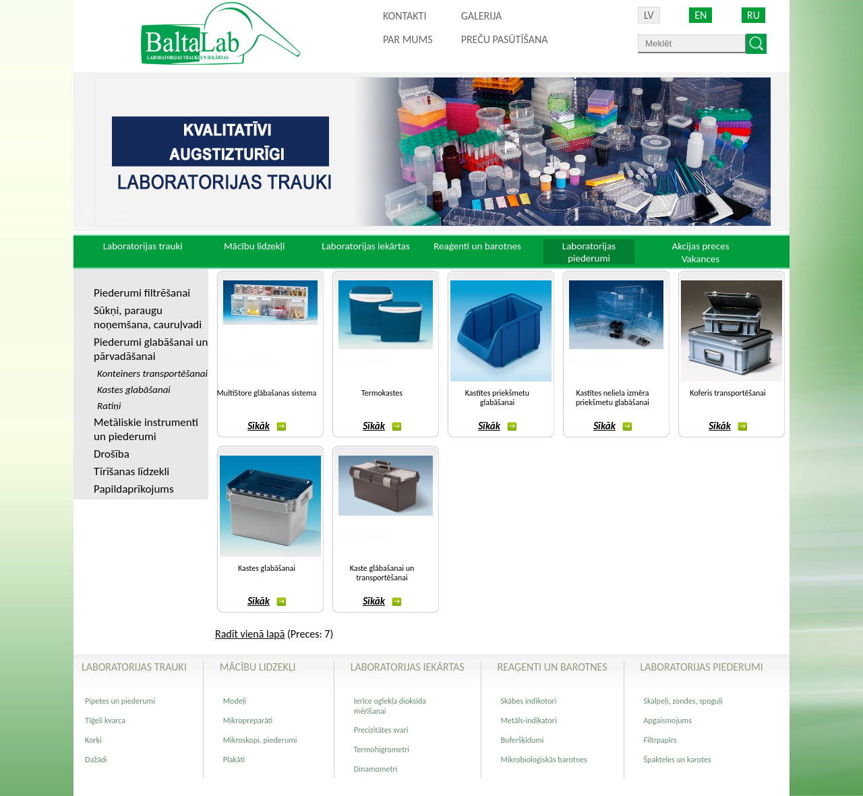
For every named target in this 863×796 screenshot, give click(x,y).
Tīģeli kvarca (105, 720)
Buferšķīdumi (522, 740)
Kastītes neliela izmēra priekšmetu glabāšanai (612, 397)
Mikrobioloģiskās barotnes (544, 759)
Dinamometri (376, 769)
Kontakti (404, 15)
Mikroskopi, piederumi (260, 740)
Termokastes (382, 393)
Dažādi (96, 759)
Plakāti (234, 759)
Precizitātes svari (381, 730)
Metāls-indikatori (529, 720)
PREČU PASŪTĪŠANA (504, 39)
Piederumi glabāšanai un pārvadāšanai (151, 349)
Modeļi (234, 701)
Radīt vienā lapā (250, 633)
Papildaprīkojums (134, 489)
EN (700, 15)
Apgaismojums (668, 720)
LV (649, 15)
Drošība (111, 454)
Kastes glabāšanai (266, 568)
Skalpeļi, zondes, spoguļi (683, 701)
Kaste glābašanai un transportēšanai (382, 572)
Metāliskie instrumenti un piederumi (146, 429)
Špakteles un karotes (677, 759)
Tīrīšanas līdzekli (131, 471)
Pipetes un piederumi (120, 701)
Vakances (700, 259)
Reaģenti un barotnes (477, 246)
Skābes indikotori (529, 701)
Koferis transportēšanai (728, 393)
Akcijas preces (700, 246)
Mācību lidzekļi (254, 246)
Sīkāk (266, 426)
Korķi (93, 740)
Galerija (481, 15)
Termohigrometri (381, 749)
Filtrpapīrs (660, 740)
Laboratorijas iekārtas (366, 246)
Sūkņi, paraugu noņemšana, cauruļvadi (148, 317)
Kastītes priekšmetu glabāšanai (497, 397)
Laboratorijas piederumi (589, 252)
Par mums (408, 39)
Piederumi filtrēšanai (142, 293)
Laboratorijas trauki (143, 246)
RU (753, 15)
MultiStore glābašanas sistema (267, 393)
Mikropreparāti (247, 720)
